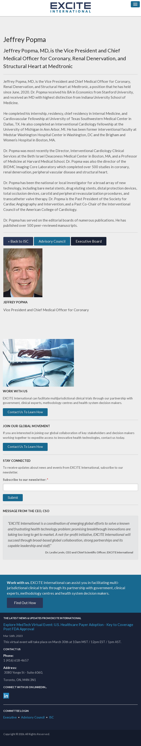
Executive (10, 717)
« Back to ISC (18, 241)
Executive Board (89, 241)
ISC (51, 717)
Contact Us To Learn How (25, 412)
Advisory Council (52, 241)
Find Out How (25, 603)
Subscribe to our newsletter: (25, 480)
